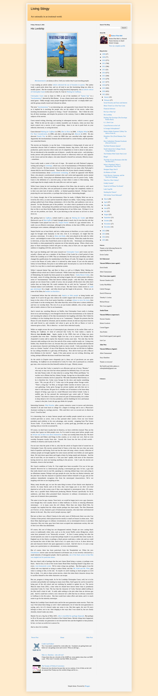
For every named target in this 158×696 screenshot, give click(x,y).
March (106, 199)
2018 (104, 85)
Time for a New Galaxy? (111, 180)
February (107, 100)
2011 (104, 63)
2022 (104, 231)
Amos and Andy (60, 236)
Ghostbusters (35, 552)
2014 (104, 73)
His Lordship (108, 115)
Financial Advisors (109, 109)
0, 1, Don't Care (108, 122)
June (105, 208)
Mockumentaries (40, 81)
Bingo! (106, 157)
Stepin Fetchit (63, 222)
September (107, 217)
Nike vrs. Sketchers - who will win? (53, 655)
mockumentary (36, 98)
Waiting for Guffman (74, 92)
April (106, 202)
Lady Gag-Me (108, 189)
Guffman (48, 218)
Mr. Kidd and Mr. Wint (81, 568)
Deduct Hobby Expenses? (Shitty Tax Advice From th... (115, 132)
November (107, 224)
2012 (104, 66)
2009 (104, 57)
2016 (104, 79)
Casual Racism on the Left (112, 125)
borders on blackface (52, 291)
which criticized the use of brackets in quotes (69, 85)
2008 (104, 54)
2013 (104, 69)
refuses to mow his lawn (80, 300)
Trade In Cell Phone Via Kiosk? (113, 186)
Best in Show (65, 132)
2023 (104, 234)
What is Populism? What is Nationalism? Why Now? (112, 165)
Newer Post (34, 637)
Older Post (89, 637)
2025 (104, 240)
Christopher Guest (37, 96)
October (106, 220)
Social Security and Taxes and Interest (115, 103)
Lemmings (48, 166)
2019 (104, 88)
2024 (104, 237)
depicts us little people (70, 295)
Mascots (77, 134)
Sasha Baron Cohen (82, 275)
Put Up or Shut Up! (110, 112)
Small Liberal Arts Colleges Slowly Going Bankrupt (115, 150)
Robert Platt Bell (116, 36)
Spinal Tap (85, 96)
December (107, 227)
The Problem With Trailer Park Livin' (115, 154)
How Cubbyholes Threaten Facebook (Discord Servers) (115, 142)
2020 (104, 91)
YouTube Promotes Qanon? (112, 146)
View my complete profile (117, 46)
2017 (104, 82)
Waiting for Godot (78, 218)
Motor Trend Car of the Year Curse (114, 106)
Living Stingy (40, 8)
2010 (104, 60)
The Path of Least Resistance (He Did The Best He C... (115, 160)
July (105, 211)
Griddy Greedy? (109, 183)
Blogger (87, 686)
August (106, 214)
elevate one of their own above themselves (47, 434)
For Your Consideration (39, 134)
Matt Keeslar (49, 405)
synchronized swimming (59, 173)
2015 (104, 76)
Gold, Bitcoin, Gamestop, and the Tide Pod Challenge (114, 176)
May (105, 205)
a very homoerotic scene (42, 566)
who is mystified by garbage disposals (71, 616)
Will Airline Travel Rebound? (113, 195)
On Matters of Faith (110, 172)
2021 (104, 94)
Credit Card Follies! (48, 644)
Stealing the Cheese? (110, 192)
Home (62, 637)
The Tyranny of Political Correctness (53, 666)
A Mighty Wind (82, 132)
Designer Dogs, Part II (111, 169)
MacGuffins (48, 220)
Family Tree (41, 136)
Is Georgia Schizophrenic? (112, 128)
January (106, 97)
